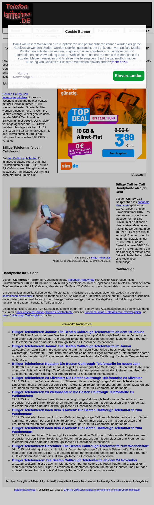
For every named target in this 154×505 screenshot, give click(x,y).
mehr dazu (119, 62)
